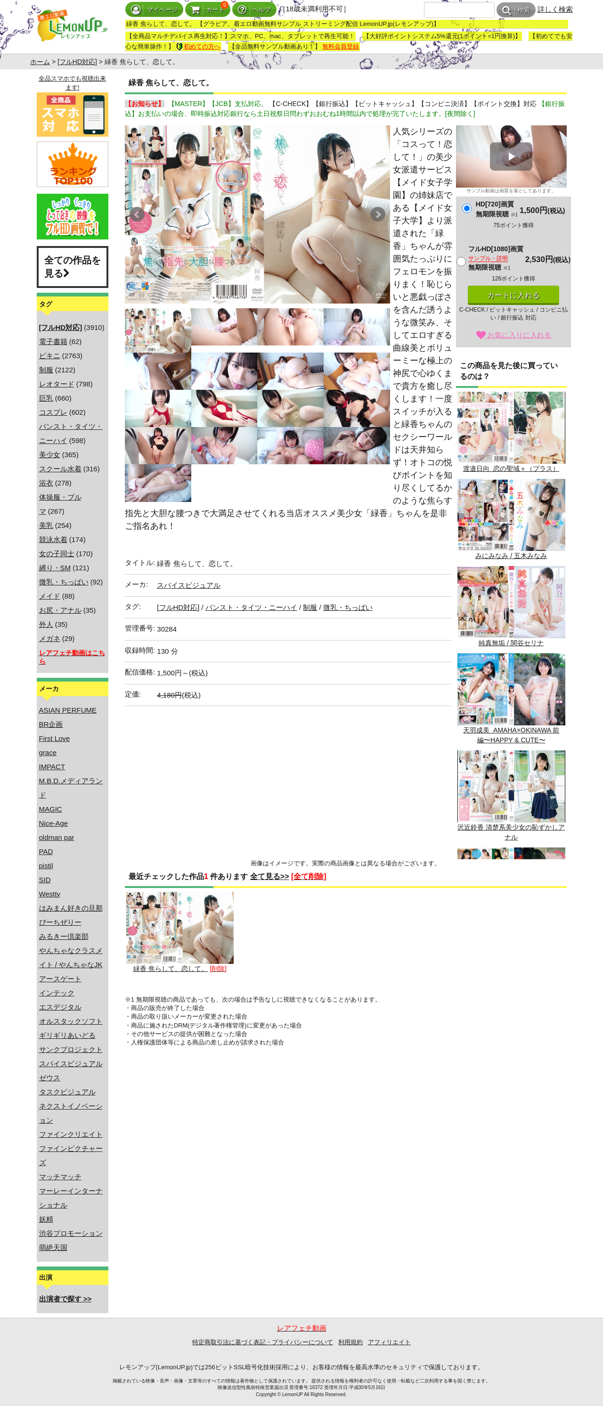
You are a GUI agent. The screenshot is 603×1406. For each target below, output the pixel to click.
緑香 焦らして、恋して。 (180, 932)
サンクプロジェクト (71, 1049)
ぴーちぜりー (60, 922)
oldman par (56, 837)
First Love (54, 738)
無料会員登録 (340, 46)
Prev (137, 214)
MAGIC (50, 809)
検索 (516, 10)
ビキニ (49, 356)
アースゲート (60, 979)
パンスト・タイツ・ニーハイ (251, 607)
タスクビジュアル (67, 1092)
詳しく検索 (555, 9)
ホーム (40, 62)
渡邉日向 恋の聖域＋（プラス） (511, 432)
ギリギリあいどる (67, 1035)
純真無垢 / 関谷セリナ (511, 606)
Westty (50, 894)
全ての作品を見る (72, 267)
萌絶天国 (53, 1247)
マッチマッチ (60, 1177)
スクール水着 (60, 469)
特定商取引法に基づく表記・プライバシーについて (262, 1342)
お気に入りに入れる (513, 335)
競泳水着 (53, 539)
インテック (56, 993)
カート (208, 9)
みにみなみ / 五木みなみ (511, 519)
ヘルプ (254, 9)
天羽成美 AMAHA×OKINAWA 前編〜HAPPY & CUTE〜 (511, 698)
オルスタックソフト (71, 1021)
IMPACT (52, 767)
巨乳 (46, 398)
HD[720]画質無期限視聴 (497, 209)
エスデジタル (60, 1007)
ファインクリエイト (71, 1134)
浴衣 (46, 483)
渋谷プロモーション (71, 1233)
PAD (46, 851)
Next (377, 214)
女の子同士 (56, 554)
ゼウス (49, 1078)
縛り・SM (55, 568)
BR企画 (51, 724)
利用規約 (350, 1342)
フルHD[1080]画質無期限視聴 (495, 258)
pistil (46, 866)
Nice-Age (53, 823)
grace (48, 752)
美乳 (46, 525)
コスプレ (53, 412)
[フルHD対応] (77, 62)
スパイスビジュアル (71, 1064)
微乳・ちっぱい (64, 582)
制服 (46, 370)
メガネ (49, 638)
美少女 (49, 455)
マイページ (154, 9)
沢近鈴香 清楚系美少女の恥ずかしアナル (511, 795)
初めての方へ (198, 46)
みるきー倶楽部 (64, 936)
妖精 (46, 1219)
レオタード (56, 384)
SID (45, 880)
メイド (49, 596)
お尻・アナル (60, 610)
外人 (46, 624)
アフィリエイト (389, 1342)
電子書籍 (53, 341)
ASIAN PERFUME (68, 710)
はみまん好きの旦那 (71, 908)
